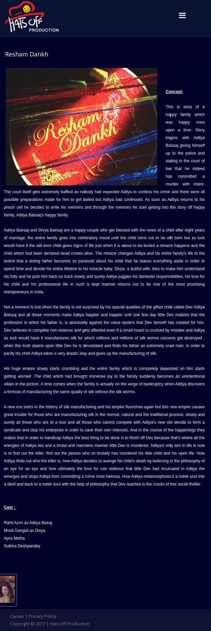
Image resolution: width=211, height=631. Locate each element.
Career (17, 616)
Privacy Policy (42, 616)
